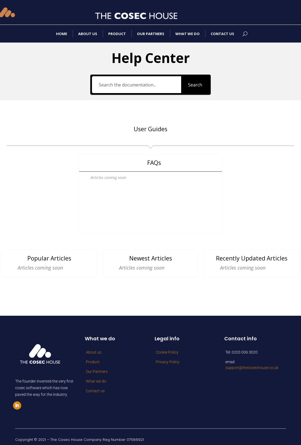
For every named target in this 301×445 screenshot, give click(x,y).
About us (87, 33)
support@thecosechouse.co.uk (251, 363)
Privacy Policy (167, 357)
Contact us (222, 33)
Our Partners (150, 33)
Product (117, 33)
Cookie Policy (167, 348)
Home (61, 33)
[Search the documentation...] (136, 84)
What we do (187, 33)
